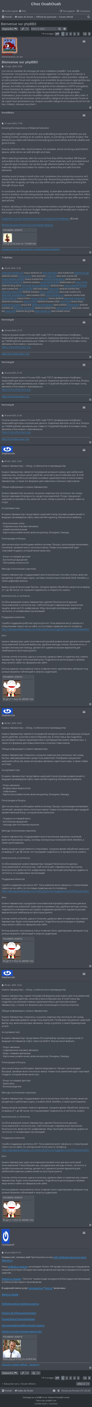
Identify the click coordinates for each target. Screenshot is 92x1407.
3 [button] (70, 33)
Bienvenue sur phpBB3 (18, 24)
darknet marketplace (54, 279)
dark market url (43, 311)
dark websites (50, 272)
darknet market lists (12, 291)
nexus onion (24, 275)
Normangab (8, 320)
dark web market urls (12, 272)
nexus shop (81, 282)
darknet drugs (81, 272)
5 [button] (78, 33)
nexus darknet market (13, 279)
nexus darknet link (49, 282)
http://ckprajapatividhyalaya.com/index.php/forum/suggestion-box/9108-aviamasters (45, 629)
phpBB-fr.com (50, 1400)
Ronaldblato (8, 112)
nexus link (53, 288)
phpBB (37, 1397)
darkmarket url (9, 298)
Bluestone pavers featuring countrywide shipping (27, 224)
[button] (57, 34)
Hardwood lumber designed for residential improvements (31, 249)
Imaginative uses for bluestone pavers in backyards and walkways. (36, 218)
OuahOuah (7, 54)
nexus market (26, 288)
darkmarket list (63, 307)
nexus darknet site (49, 291)
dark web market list (12, 282)
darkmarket (73, 304)
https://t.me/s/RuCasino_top (16, 347)
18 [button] (85, 33)
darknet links (30, 301)
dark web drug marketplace (36, 285)
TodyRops (7, 257)
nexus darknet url (54, 295)
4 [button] (74, 33)
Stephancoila (8, 453)
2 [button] (66, 33)
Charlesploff (8, 1245)
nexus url (51, 275)
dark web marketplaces (14, 295)
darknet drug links (11, 304)
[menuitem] (22, 11)
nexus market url (39, 298)
